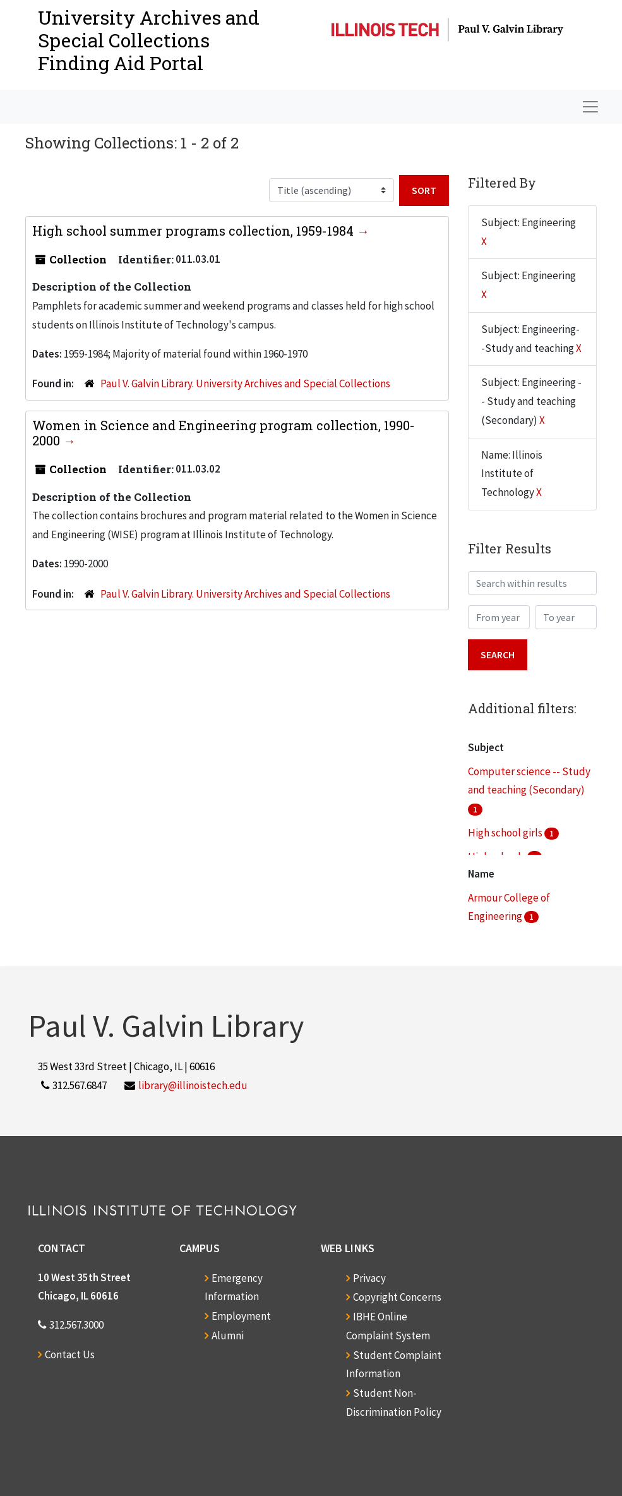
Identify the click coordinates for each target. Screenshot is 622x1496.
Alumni (228, 1335)
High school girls (506, 833)
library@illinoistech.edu (193, 1085)
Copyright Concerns (397, 1297)
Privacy (369, 1278)
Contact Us (70, 1354)
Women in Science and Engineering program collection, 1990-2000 (223, 433)
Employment (241, 1316)
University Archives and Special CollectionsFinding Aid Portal (149, 40)
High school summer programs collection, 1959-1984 (194, 230)
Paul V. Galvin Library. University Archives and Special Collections (245, 383)
